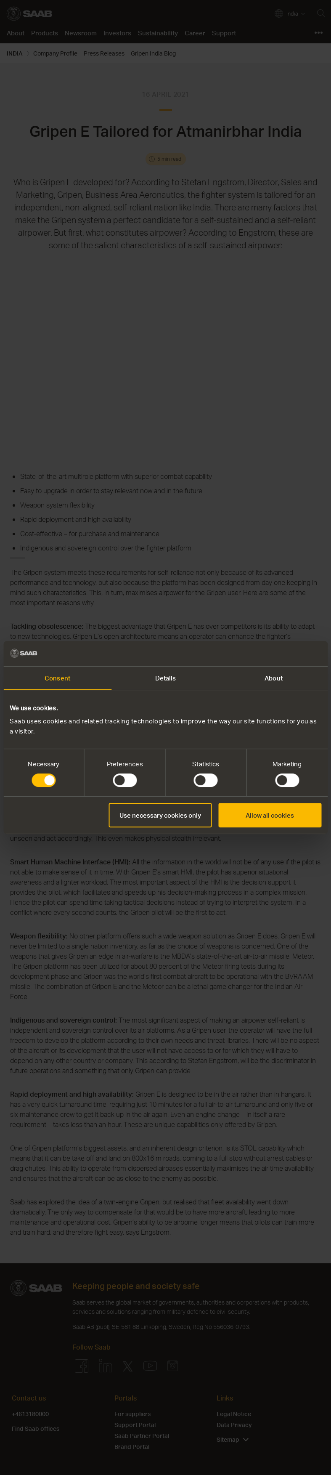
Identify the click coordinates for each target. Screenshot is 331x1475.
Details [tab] (165, 678)
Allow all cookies (270, 815)
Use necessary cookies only (160, 815)
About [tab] (274, 678)
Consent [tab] (57, 678)
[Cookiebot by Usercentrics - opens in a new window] (284, 653)
